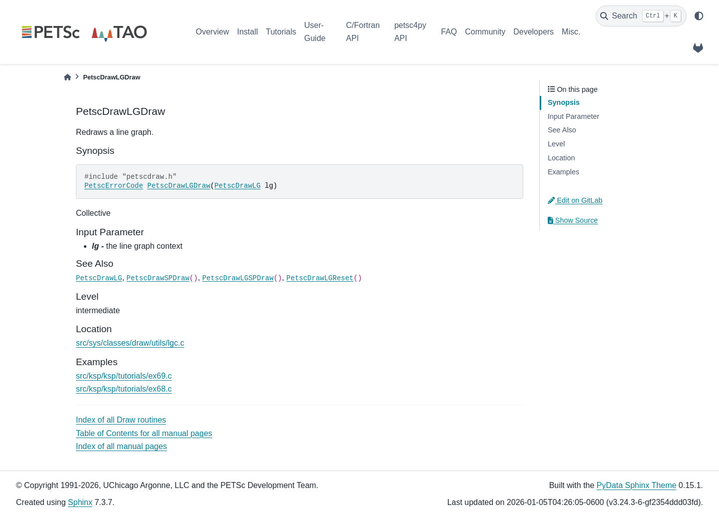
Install (247, 31)
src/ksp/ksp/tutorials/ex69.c (124, 376)
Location (561, 158)
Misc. (571, 31)
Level (556, 144)
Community (485, 31)
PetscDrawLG (237, 186)
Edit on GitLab (575, 200)
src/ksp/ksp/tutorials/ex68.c (124, 389)
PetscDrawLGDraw (178, 186)
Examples (563, 172)
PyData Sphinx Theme (637, 485)
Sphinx (80, 502)
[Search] (641, 15)
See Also (562, 130)
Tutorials (281, 31)
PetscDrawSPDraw (157, 278)
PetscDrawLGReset (320, 278)
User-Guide (315, 31)
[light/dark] (699, 15)
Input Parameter (573, 116)
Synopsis (564, 102)
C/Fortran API (363, 31)
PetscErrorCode (113, 186)
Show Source (573, 220)
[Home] (67, 77)
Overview (212, 31)
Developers (533, 31)
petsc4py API (410, 31)
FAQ (449, 31)
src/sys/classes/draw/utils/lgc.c (130, 343)
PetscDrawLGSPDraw (238, 278)
